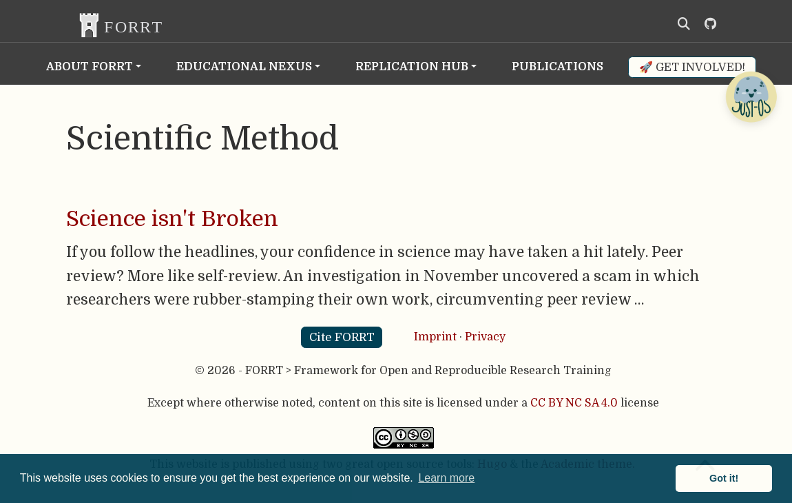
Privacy (485, 337)
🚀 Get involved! (692, 67)
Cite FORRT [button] (342, 337)
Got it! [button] (723, 478)
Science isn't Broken (172, 219)
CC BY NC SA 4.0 (574, 403)
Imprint (435, 337)
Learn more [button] (446, 478)
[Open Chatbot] (750, 96)
